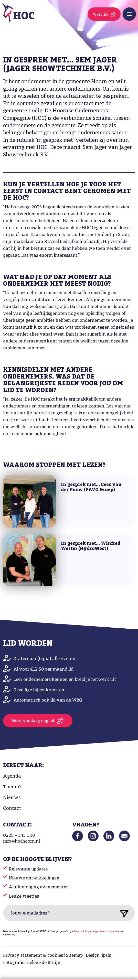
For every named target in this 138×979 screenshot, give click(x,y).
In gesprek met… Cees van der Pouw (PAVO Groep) (91, 487)
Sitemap (74, 955)
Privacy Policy (81, 931)
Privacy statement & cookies (33, 955)
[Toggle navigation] (129, 14)
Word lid (101, 15)
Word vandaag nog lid (32, 721)
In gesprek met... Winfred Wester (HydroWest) (91, 546)
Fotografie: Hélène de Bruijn (31, 962)
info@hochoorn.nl (21, 841)
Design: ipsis (98, 955)
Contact (12, 808)
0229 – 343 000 (19, 835)
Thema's (13, 787)
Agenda (12, 776)
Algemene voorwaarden (106, 931)
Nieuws (12, 797)
